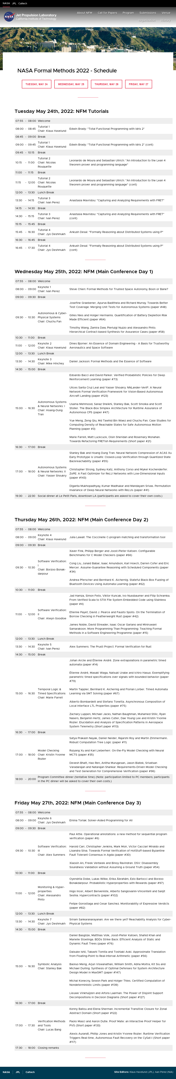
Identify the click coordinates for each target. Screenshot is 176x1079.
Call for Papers (107, 13)
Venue (166, 13)
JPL (18, 1072)
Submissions (148, 13)
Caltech (30, 1072)
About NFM (84, 13)
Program (128, 13)
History (165, 20)
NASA (6, 1072)
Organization (146, 20)
